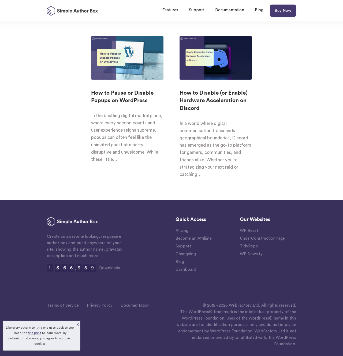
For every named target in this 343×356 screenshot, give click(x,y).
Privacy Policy (100, 305)
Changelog (186, 254)
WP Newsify (251, 254)
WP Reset (249, 231)
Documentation (229, 10)
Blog (259, 10)
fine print (34, 333)
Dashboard (186, 270)
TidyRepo (249, 246)
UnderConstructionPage (262, 238)
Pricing (182, 231)
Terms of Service (63, 305)
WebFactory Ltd (244, 305)
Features (170, 10)
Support (196, 10)
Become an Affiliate (194, 238)
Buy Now (283, 11)
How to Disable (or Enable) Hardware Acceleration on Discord (214, 100)
